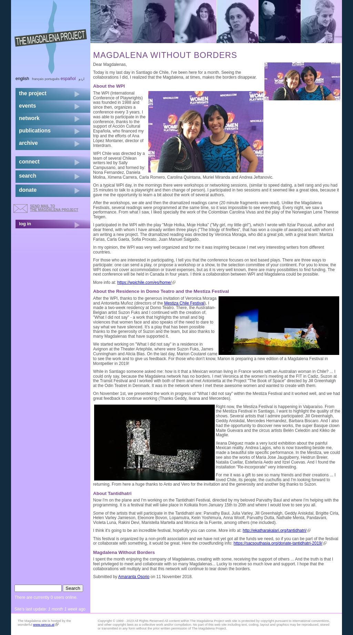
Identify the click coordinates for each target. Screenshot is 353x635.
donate (28, 190)
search (27, 176)
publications (35, 130)
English (22, 78)
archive (28, 143)
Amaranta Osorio (134, 576)
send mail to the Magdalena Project (54, 207)
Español (68, 78)
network (29, 118)
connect (29, 162)
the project (33, 93)
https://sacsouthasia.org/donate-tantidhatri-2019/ (280, 543)
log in (25, 223)
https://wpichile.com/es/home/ (146, 282)
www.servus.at (46, 624)
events (27, 106)
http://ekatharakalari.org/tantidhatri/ (277, 530)
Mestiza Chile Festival (184, 303)
